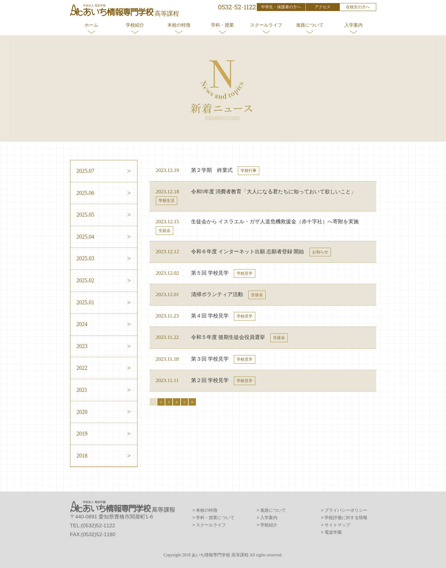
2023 (82, 346)
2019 (82, 434)
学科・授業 (222, 25)
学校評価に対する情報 (345, 517)
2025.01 (86, 302)
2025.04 (86, 237)
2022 (82, 368)
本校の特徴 (178, 25)
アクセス (323, 7)
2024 (82, 324)
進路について (310, 25)
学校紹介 (135, 25)
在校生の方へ (358, 7)
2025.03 (86, 258)
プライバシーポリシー (345, 510)
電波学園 (333, 532)
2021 (82, 390)
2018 (82, 456)
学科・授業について (215, 517)
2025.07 (86, 171)
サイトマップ (337, 524)
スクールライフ (266, 25)
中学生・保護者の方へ (281, 7)
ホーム (91, 25)
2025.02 (86, 280)
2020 (82, 412)
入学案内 (353, 25)
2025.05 (86, 215)
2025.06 (86, 193)
